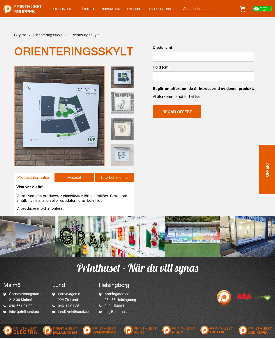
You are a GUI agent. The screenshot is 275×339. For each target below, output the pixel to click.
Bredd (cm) (162, 48)
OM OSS (133, 9)
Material (74, 178)
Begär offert (177, 112)
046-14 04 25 (68, 307)
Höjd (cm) (161, 68)
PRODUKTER (61, 9)
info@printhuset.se (24, 313)
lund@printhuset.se (73, 313)
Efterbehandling (114, 178)
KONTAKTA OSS (159, 9)
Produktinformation (33, 178)
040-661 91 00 (20, 307)
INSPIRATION (110, 9)
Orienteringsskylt (47, 36)
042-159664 (114, 307)
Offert (267, 144)
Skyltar (20, 36)
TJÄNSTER (86, 9)
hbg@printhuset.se (119, 313)
